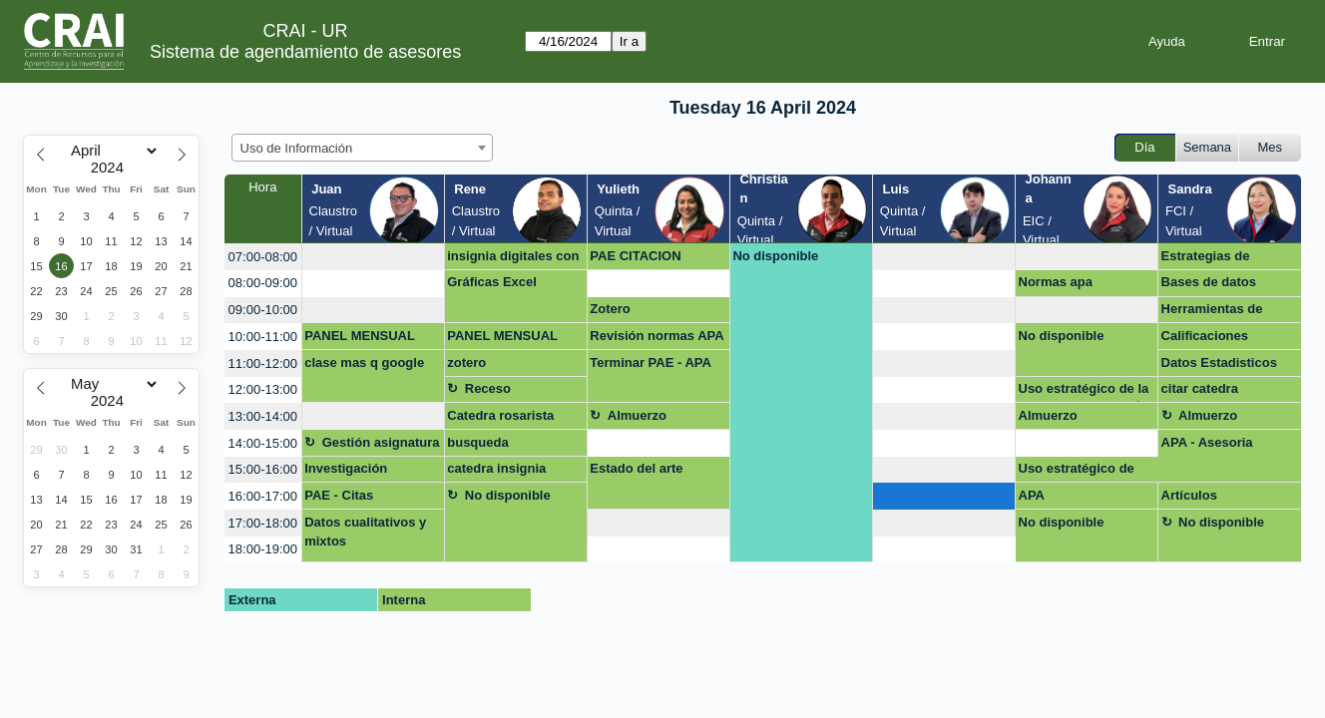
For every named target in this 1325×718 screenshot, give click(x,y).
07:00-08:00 (262, 256)
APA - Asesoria (1207, 442)
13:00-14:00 (262, 416)
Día (1144, 147)
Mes (1270, 147)
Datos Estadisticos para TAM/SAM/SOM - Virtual (1227, 366)
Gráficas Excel (492, 281)
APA (1032, 495)
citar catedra (1199, 388)
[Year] (112, 168)
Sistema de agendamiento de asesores (305, 52)
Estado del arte (636, 468)
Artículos (1189, 495)
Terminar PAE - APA (650, 362)
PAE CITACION (635, 255)
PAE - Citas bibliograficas (346, 499)
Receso (488, 388)
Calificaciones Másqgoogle (1204, 339)
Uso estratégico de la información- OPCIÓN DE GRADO (1085, 392)
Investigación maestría (345, 472)
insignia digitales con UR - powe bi (513, 259)
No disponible (775, 255)
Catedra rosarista (500, 415)
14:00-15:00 (262, 443)
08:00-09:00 (262, 282)
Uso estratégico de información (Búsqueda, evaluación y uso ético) (1076, 472)
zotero (466, 362)
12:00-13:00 (262, 389)
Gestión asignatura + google (381, 446)
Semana (1207, 147)
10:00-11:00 (262, 336)
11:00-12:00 (262, 363)
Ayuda (1166, 41)
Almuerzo (637, 415)
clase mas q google (364, 362)
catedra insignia (496, 468)
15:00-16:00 (262, 469)
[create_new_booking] (373, 256)
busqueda (477, 442)
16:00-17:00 (262, 496)
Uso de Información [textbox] (296, 148)
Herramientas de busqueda (1212, 312)
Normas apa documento (1056, 285)
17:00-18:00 (262, 523)
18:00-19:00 (262, 548)
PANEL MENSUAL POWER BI (359, 339)
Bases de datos (1208, 281)
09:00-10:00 (262, 309)
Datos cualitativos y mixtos (365, 532)
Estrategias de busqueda (1205, 259)
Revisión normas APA (656, 335)
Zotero (610, 308)
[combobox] (362, 148)
